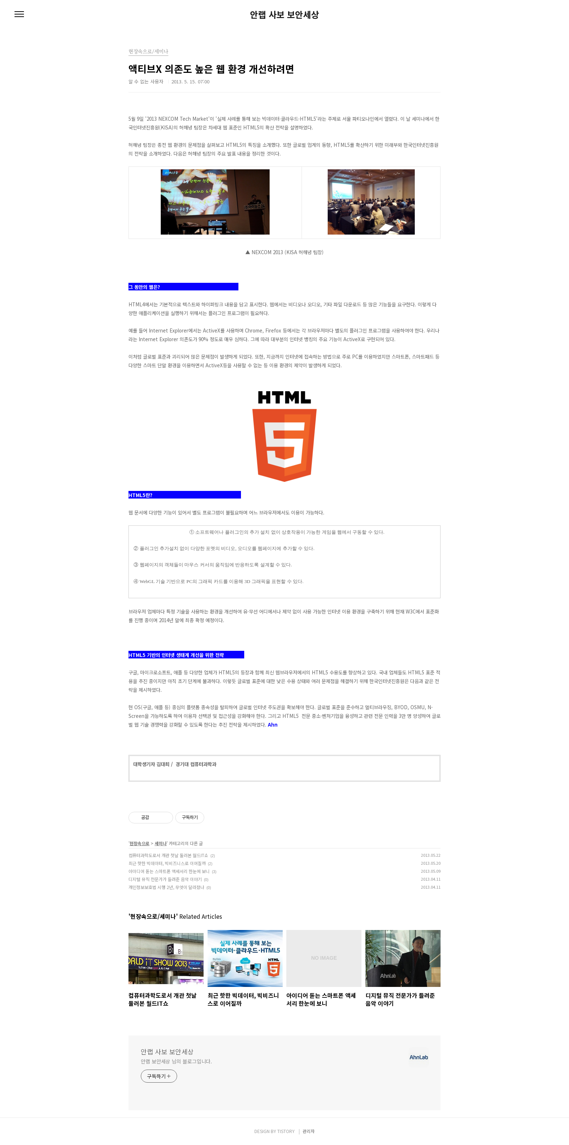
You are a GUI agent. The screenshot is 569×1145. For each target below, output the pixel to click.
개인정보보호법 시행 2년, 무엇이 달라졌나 (166, 887)
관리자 (309, 1131)
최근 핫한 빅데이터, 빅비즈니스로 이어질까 (167, 863)
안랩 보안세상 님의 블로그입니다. (176, 1061)
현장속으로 (140, 843)
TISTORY (286, 1131)
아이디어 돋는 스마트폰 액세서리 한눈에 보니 (169, 871)
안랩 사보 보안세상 (284, 14)
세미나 (161, 843)
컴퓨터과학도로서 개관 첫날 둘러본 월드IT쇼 (168, 855)
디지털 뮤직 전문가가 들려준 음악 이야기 (165, 879)
